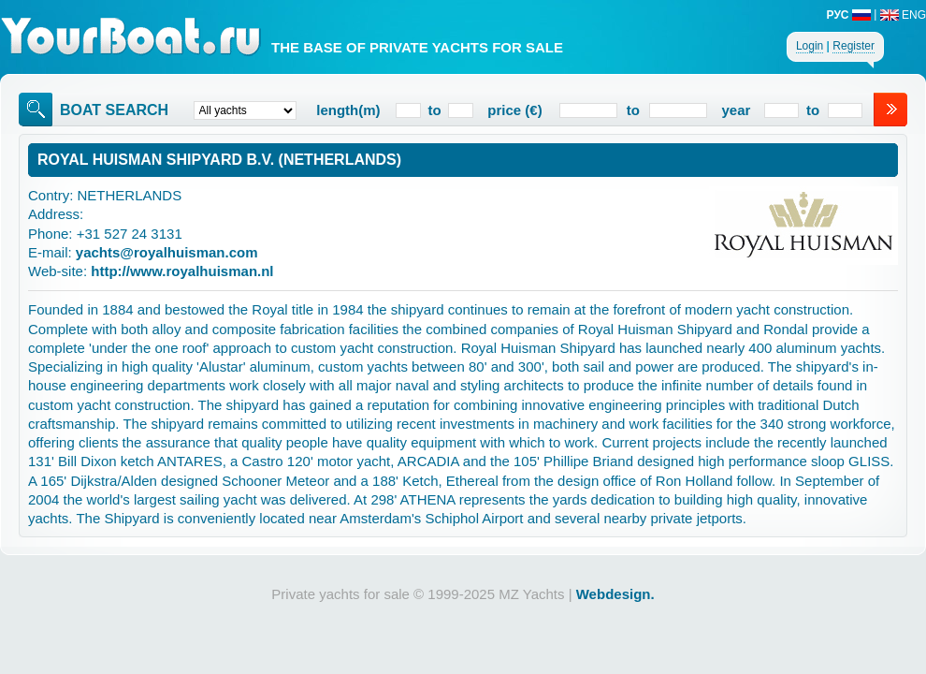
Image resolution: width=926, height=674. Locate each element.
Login (809, 45)
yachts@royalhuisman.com (167, 252)
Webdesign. (615, 594)
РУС (849, 15)
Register (853, 45)
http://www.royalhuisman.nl (182, 271)
